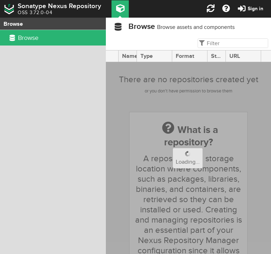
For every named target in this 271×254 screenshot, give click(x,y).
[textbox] (232, 43)
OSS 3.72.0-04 (35, 13)
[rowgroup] (53, 142)
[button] (120, 9)
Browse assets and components (196, 27)
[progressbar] (188, 158)
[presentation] (112, 56)
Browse (141, 26)
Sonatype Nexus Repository (59, 6)
